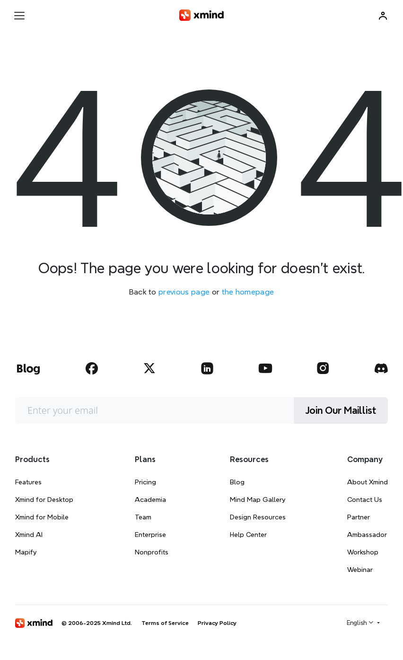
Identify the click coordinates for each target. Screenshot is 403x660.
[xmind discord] (381, 368)
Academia (150, 499)
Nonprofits (151, 552)
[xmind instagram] (323, 368)
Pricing (145, 482)
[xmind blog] (28, 368)
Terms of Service (165, 623)
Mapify (25, 552)
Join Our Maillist (341, 410)
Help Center (248, 534)
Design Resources (258, 517)
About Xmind (367, 482)
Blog (237, 482)
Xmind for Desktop (44, 499)
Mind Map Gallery (257, 499)
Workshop (362, 552)
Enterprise (150, 534)
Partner (358, 517)
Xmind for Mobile (42, 517)
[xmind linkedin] (207, 368)
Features (28, 482)
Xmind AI (29, 534)
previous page (184, 292)
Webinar (360, 569)
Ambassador (367, 534)
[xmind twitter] (149, 368)
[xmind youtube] (265, 368)
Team (143, 517)
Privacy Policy (217, 623)
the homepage (248, 292)
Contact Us (364, 499)
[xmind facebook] (92, 368)
